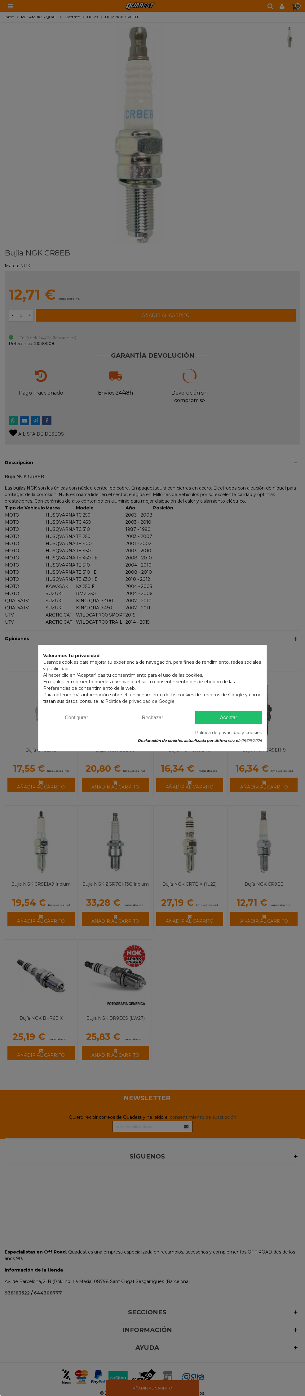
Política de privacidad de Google (140, 701)
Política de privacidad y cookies (228, 732)
